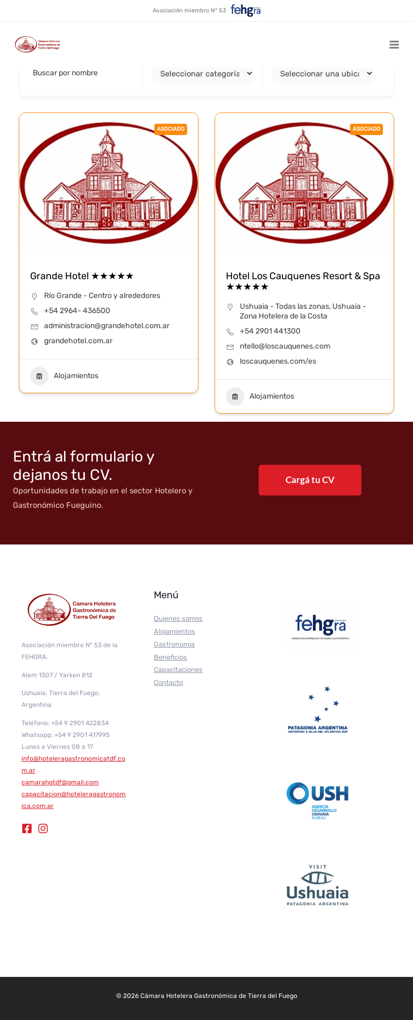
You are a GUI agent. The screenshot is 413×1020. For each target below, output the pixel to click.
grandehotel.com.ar (78, 340)
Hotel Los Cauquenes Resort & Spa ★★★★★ (303, 281)
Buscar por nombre (65, 72)
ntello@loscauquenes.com (285, 346)
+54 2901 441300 (270, 331)
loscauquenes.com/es (278, 361)
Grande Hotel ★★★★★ (82, 276)
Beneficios (170, 657)
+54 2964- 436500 (77, 310)
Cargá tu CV (310, 479)
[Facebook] (27, 828)
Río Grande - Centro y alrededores (102, 295)
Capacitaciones (178, 669)
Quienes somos (178, 618)
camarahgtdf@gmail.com (60, 782)
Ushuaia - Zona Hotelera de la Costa (303, 311)
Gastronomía (174, 644)
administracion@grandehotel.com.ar (106, 325)
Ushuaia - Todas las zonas (284, 306)
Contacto (168, 682)
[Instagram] (43, 828)
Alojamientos (64, 376)
